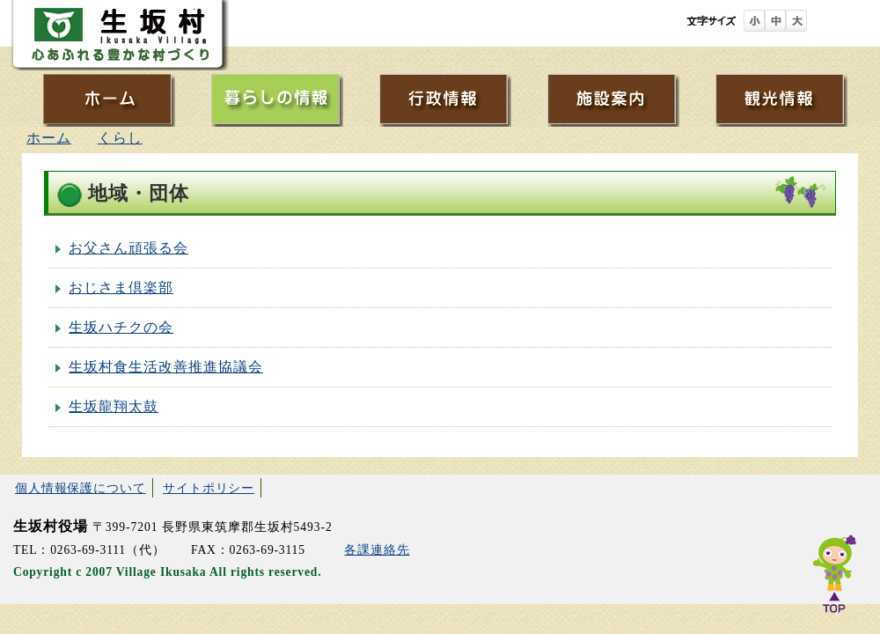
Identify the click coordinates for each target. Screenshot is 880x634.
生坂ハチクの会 (121, 327)
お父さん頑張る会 (128, 247)
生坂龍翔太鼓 (113, 406)
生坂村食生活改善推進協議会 (165, 366)
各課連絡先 (376, 550)
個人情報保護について (80, 488)
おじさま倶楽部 (121, 287)
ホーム (48, 137)
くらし (120, 137)
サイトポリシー (208, 488)
